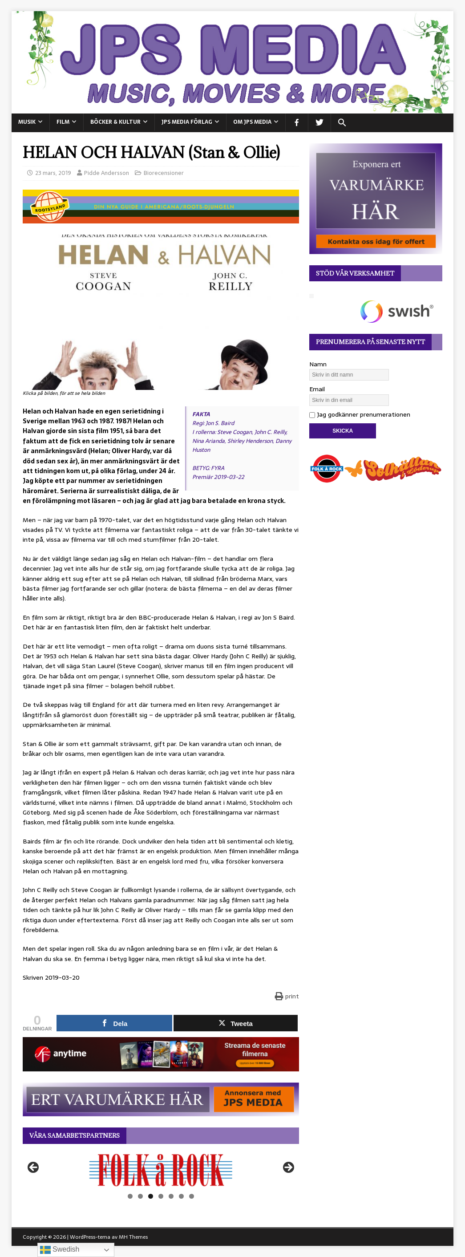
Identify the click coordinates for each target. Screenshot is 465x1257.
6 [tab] (181, 1196)
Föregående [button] (33, 1168)
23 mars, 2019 (53, 173)
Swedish (60, 1250)
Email (317, 389)
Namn (318, 364)
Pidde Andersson (106, 173)
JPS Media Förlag (187, 122)
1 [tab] (130, 1196)
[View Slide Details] (161, 1170)
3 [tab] (150, 1196)
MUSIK (27, 122)
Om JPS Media (252, 122)
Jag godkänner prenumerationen (359, 414)
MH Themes (133, 1237)
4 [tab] (160, 1196)
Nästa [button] (288, 1168)
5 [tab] (171, 1196)
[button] (342, 123)
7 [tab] (191, 1196)
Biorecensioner (164, 173)
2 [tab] (140, 1196)
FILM (63, 122)
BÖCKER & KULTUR (115, 122)
